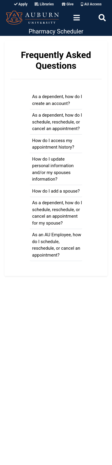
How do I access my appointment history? (53, 144)
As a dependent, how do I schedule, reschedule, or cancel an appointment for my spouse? (57, 213)
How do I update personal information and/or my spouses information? (53, 169)
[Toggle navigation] (76, 17)
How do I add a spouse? (56, 191)
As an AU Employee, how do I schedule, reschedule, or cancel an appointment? (56, 245)
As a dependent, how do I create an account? (57, 100)
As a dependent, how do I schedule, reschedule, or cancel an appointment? (57, 121)
